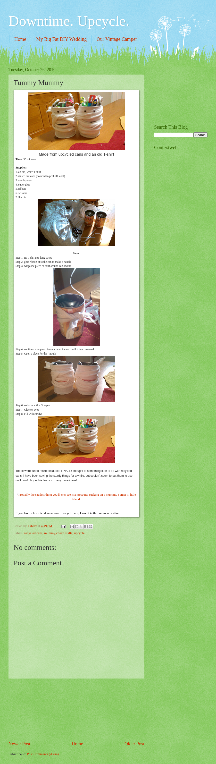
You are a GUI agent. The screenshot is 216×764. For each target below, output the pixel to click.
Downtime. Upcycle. (68, 21)
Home (20, 39)
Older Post (134, 743)
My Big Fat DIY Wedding (61, 39)
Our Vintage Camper (117, 39)
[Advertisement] (76, 709)
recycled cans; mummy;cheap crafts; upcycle (54, 533)
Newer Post (19, 743)
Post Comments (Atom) (43, 754)
